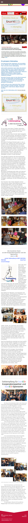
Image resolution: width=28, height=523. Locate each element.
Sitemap (10, 515)
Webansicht (24, 516)
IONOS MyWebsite (5, 520)
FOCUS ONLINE (21, 90)
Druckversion (4, 515)
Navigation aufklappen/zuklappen (14, 2)
